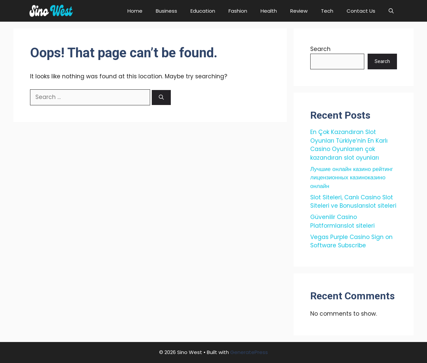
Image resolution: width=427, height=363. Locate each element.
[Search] (161, 97)
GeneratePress (249, 352)
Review (299, 10)
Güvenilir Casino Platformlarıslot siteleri (342, 221)
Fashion (238, 10)
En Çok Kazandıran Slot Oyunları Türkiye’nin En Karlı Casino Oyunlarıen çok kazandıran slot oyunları (349, 145)
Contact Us (361, 10)
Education (202, 10)
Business (166, 10)
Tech (327, 10)
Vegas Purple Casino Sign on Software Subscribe (351, 241)
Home (134, 10)
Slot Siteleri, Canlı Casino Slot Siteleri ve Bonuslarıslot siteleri (353, 201)
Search (320, 49)
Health (269, 10)
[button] (391, 10)
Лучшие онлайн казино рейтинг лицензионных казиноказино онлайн (351, 177)
